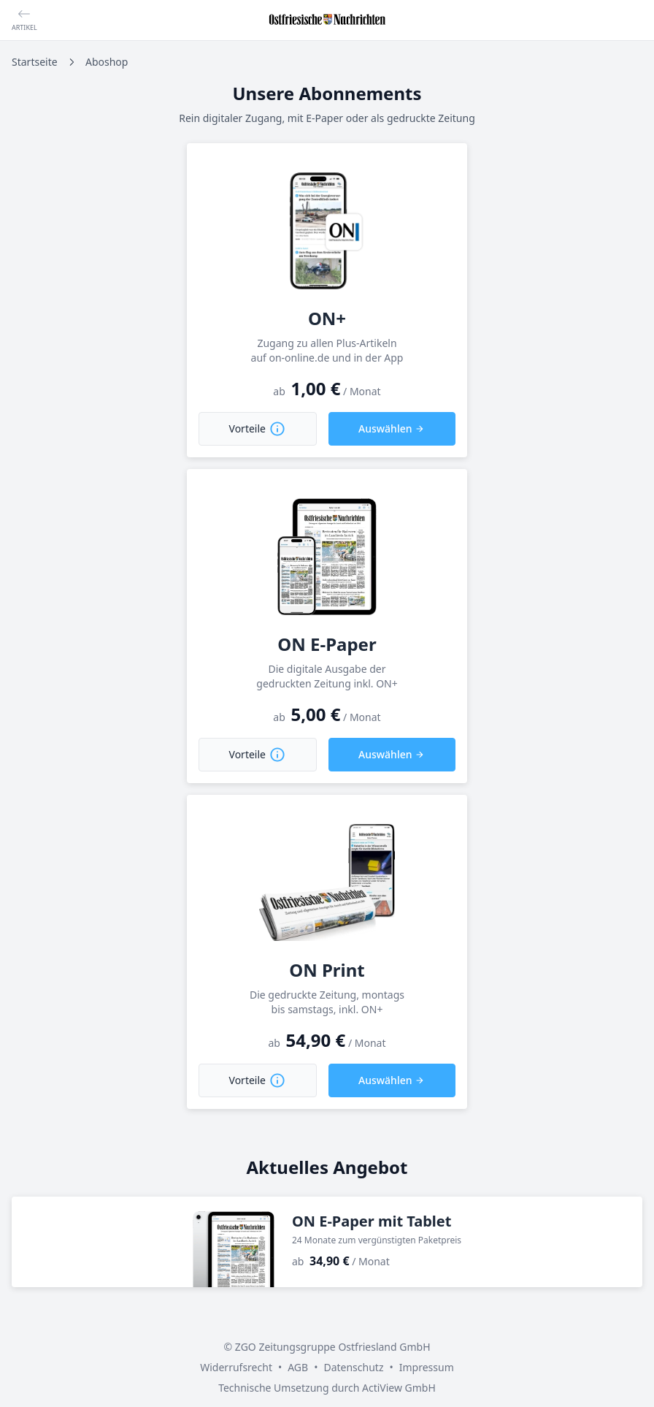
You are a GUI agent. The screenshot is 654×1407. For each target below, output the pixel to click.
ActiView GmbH (399, 1388)
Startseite (35, 62)
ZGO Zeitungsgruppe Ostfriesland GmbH (333, 1347)
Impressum (426, 1367)
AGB (298, 1367)
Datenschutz (353, 1367)
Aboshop (106, 62)
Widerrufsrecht (236, 1367)
